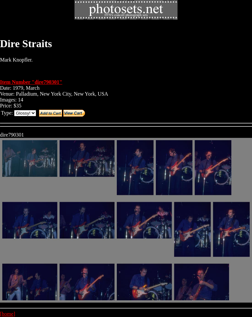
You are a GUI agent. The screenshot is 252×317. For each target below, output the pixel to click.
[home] (7, 314)
